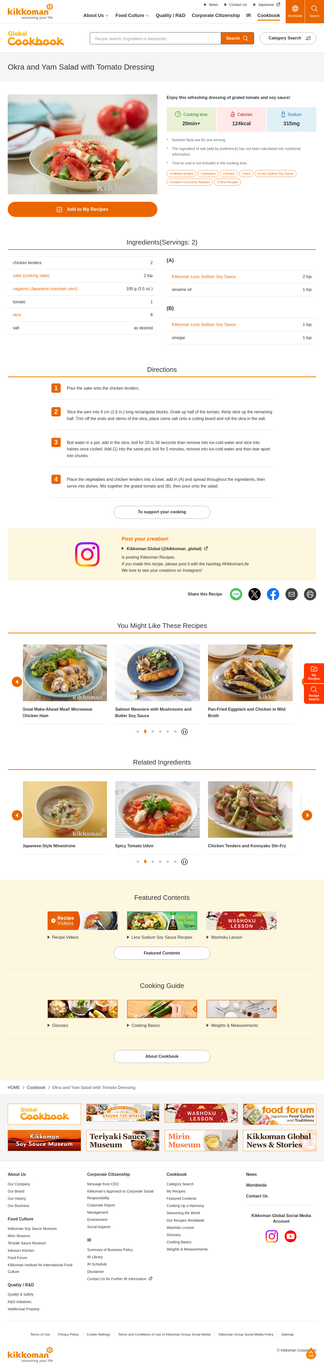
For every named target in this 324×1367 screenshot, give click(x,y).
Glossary (60, 1025)
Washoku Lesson (226, 937)
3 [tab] (152, 731)
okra (17, 315)
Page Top (311, 1353)
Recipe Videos (65, 937)
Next (307, 815)
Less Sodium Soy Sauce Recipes (162, 937)
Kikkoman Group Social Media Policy (246, 1334)
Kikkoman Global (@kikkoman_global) (164, 549)
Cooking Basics (146, 1025)
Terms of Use (40, 1334)
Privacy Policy (68, 1334)
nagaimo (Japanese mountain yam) (45, 289)
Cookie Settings (98, 1334)
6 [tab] (175, 731)
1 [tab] (138, 731)
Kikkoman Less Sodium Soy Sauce (204, 276)
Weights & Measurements (234, 1025)
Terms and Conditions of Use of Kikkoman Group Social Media (164, 1334)
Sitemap (287, 1334)
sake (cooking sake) (31, 275)
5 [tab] (167, 731)
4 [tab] (160, 731)
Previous (17, 682)
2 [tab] (145, 731)
